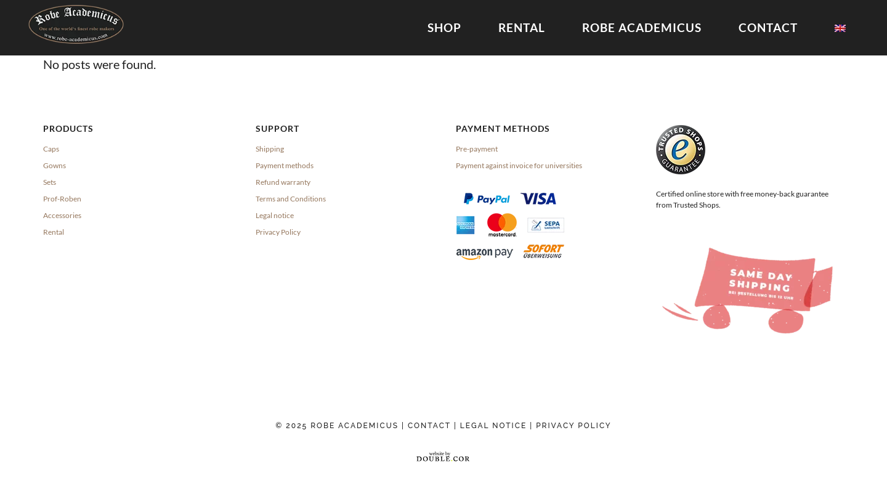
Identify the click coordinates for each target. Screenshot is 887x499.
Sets (49, 182)
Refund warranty (283, 182)
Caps (51, 148)
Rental (53, 232)
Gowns (54, 165)
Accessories (62, 215)
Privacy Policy (278, 232)
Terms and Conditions (291, 198)
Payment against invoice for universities (519, 165)
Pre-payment (477, 148)
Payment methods (285, 165)
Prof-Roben (62, 198)
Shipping (270, 148)
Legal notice (275, 215)
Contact (429, 425)
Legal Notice (495, 425)
